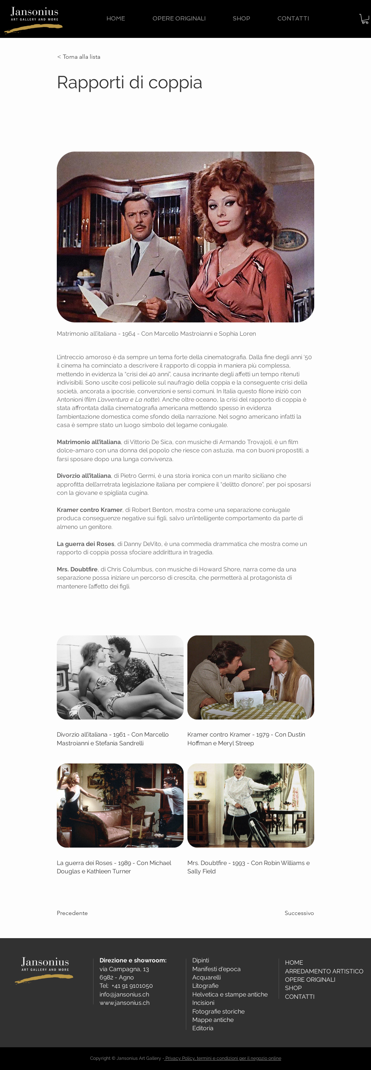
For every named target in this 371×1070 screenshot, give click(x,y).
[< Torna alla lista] (82, 56)
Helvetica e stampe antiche (230, 994)
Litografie (205, 985)
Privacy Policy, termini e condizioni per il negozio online (223, 1058)
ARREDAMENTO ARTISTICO (324, 971)
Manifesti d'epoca (216, 969)
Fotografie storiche (218, 1011)
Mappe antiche (213, 1019)
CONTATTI (300, 996)
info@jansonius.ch (124, 994)
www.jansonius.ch (125, 1002)
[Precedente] (82, 913)
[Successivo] (295, 913)
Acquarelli (206, 977)
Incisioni (203, 1002)
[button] (365, 19)
